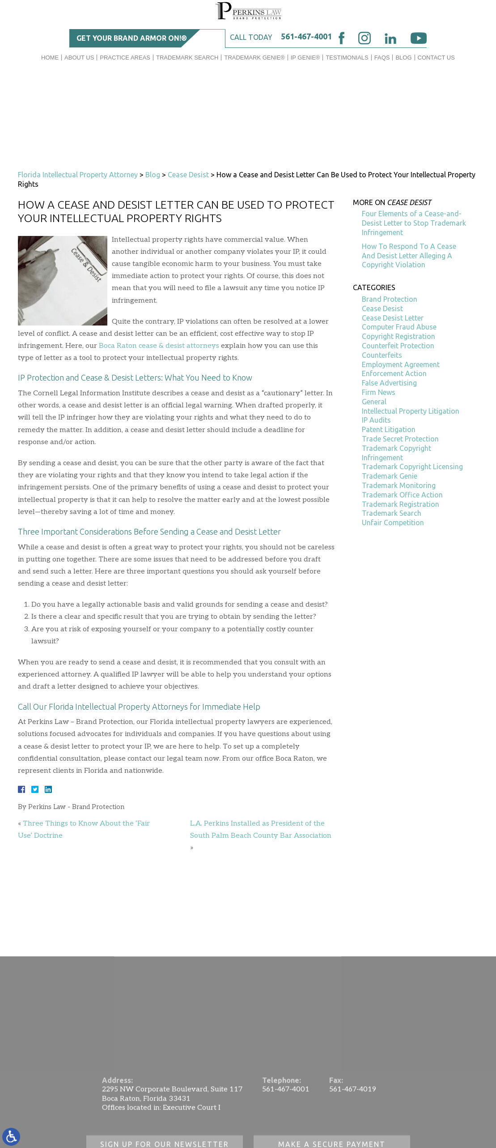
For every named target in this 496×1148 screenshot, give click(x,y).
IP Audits (376, 420)
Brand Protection (389, 299)
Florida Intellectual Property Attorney (78, 175)
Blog (403, 57)
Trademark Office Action (402, 495)
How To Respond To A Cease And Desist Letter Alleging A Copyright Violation (409, 255)
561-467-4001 (306, 36)
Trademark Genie (389, 476)
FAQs (382, 57)
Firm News (378, 392)
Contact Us (436, 57)
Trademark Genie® (254, 57)
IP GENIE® (305, 57)
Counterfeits (382, 355)
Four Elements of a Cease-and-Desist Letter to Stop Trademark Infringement (414, 223)
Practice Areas (125, 57)
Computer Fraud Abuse (399, 327)
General (374, 402)
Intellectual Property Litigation (410, 411)
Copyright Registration (398, 336)
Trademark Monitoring (399, 485)
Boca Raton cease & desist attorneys (159, 346)
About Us (79, 57)
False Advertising (389, 383)
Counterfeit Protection (398, 346)
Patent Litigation (388, 429)
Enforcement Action (394, 373)
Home (50, 57)
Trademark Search (187, 57)
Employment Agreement (401, 364)
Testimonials (347, 57)
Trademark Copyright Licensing (412, 467)
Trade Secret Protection (400, 439)
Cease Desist (188, 175)
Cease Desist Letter (393, 318)
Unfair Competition (393, 522)
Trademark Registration (400, 504)
